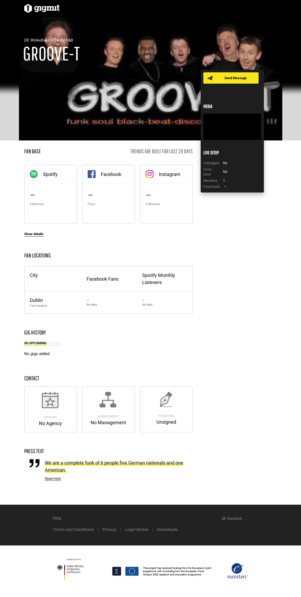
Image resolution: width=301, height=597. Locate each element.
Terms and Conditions (73, 529)
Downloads (167, 529)
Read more (53, 478)
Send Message (235, 78)
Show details (33, 234)
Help (57, 518)
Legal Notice (137, 529)
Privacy (109, 529)
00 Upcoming (35, 343)
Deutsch (234, 518)
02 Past (55, 343)
